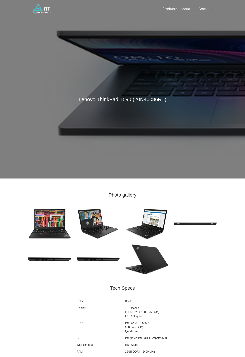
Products (169, 9)
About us (188, 9)
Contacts (206, 9)
